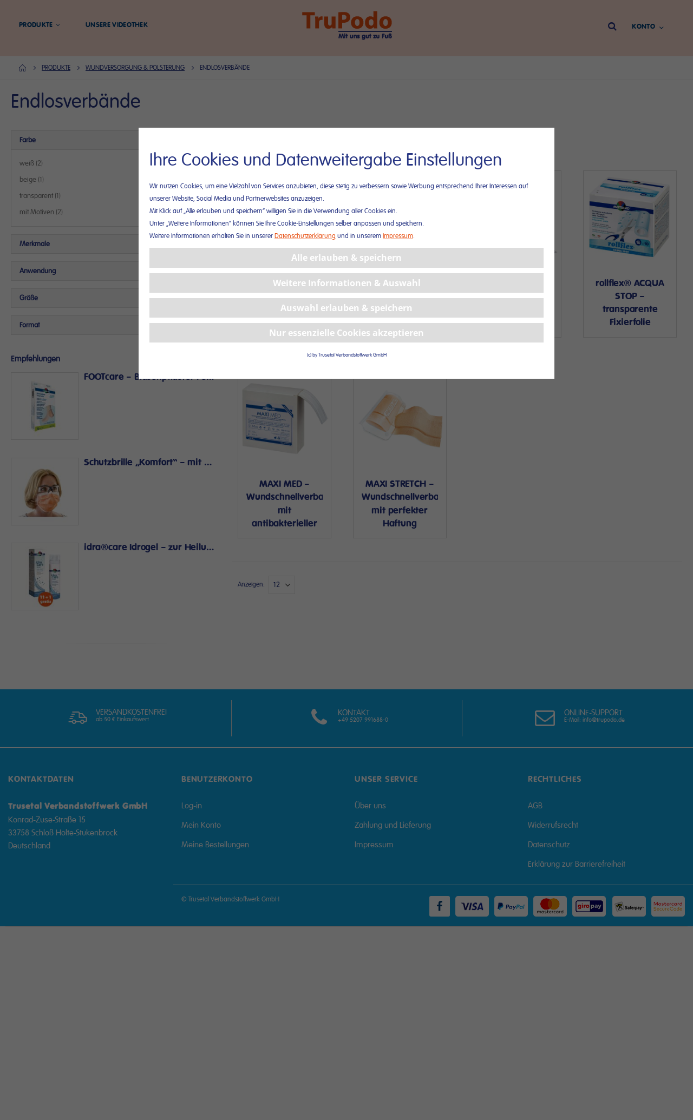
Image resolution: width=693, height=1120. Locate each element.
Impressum (398, 236)
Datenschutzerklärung (305, 236)
